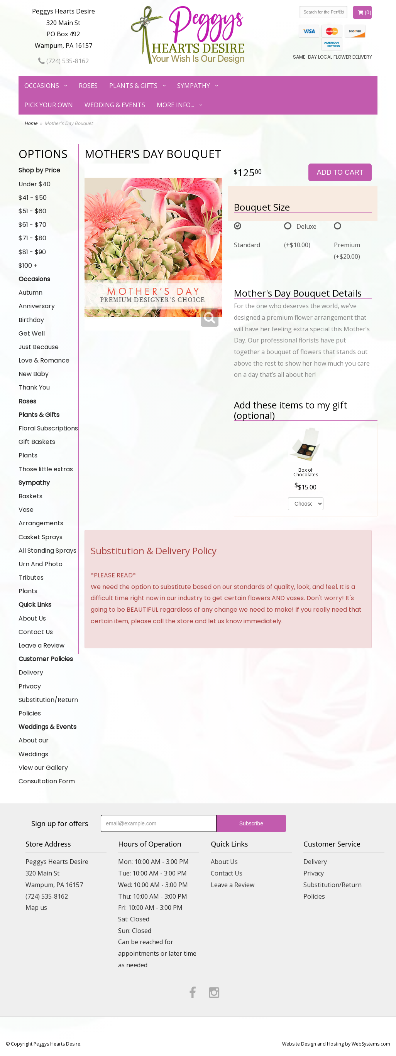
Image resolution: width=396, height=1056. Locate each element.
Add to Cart (340, 172)
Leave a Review (41, 645)
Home (30, 123)
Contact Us (36, 632)
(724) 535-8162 (63, 61)
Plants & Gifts (133, 85)
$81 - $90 (32, 252)
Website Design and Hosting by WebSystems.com (336, 1044)
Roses (88, 85)
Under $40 (35, 184)
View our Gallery (43, 767)
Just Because (39, 346)
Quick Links (35, 604)
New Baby (34, 373)
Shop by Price (39, 170)
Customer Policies (46, 659)
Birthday (31, 319)
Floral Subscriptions (48, 428)
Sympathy (193, 85)
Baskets (30, 496)
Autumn (30, 292)
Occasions (41, 85)
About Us (32, 618)
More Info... (175, 105)
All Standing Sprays (47, 550)
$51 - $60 (32, 211)
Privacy (30, 686)
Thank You (34, 387)
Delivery (31, 672)
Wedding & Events (115, 105)
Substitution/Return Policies (48, 706)
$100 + (28, 265)
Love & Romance (44, 360)
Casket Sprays (41, 537)
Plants (28, 455)
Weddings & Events (47, 726)
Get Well (32, 333)
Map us (36, 907)
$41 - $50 (33, 197)
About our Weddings (34, 747)
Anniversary (37, 306)
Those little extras (46, 469)
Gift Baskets (37, 441)
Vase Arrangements (41, 516)
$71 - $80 (32, 238)
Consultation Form (47, 781)
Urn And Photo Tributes (41, 571)
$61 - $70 (32, 224)
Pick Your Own (48, 105)
